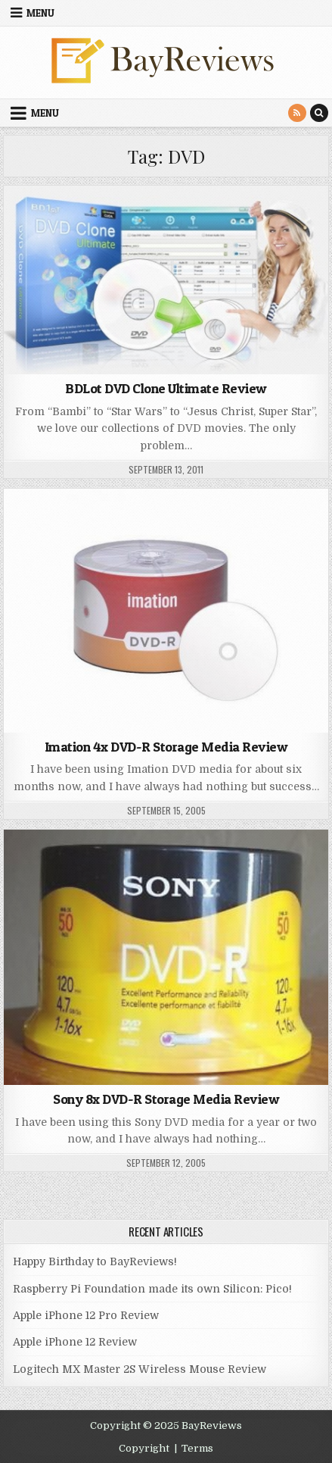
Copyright (144, 1448)
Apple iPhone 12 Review (75, 1342)
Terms (197, 1448)
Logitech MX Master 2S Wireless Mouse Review (139, 1369)
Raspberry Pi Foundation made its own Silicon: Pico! (152, 1289)
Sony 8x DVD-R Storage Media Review (166, 1099)
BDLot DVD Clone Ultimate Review (166, 388)
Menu (40, 13)
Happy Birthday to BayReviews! (95, 1261)
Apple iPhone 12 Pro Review (86, 1315)
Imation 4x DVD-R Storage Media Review (166, 747)
